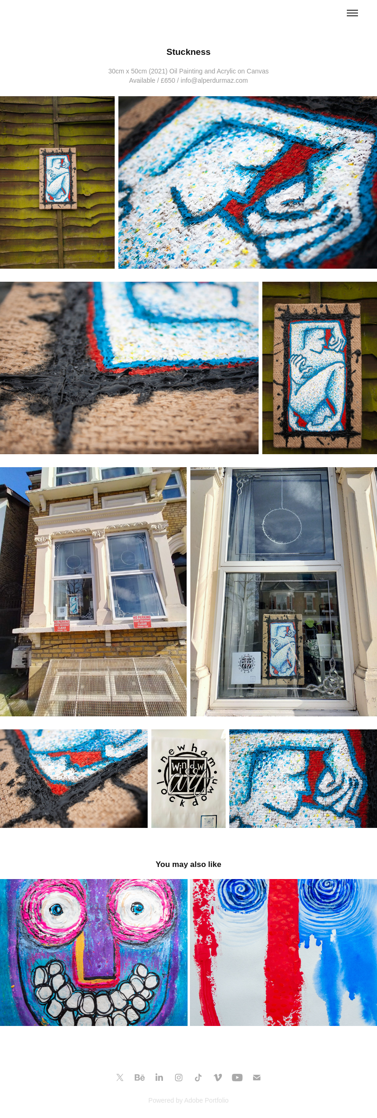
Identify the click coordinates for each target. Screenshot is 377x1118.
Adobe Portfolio (206, 1100)
